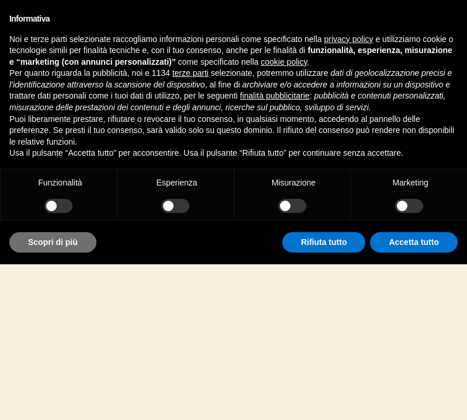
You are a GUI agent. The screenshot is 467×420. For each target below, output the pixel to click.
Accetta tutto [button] (414, 242)
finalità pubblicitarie (275, 95)
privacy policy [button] (348, 39)
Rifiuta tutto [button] (324, 242)
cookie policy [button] (284, 61)
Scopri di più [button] (53, 242)
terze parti (190, 73)
